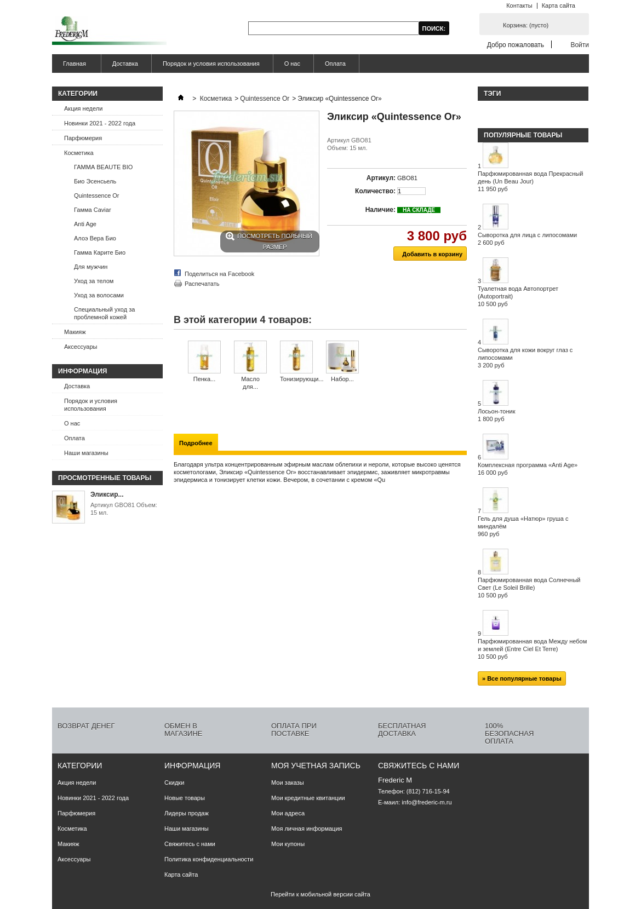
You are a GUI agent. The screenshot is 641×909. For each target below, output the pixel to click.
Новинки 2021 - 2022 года (99, 123)
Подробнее (196, 443)
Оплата (335, 63)
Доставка (125, 63)
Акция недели (83, 108)
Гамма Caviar (92, 209)
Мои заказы (287, 782)
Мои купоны (288, 844)
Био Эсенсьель (95, 181)
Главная (73, 66)
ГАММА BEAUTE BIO (103, 167)
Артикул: (381, 178)
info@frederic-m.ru (426, 802)
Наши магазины (86, 453)
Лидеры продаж (186, 813)
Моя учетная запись (315, 765)
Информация (82, 371)
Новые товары (184, 798)
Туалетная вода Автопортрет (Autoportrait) (518, 296)
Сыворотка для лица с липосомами (527, 239)
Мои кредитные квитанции (308, 798)
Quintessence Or (96, 195)
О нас (292, 63)
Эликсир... (106, 494)
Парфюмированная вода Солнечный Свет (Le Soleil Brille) (529, 588)
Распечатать (202, 283)
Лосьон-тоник (497, 415)
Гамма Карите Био (99, 252)
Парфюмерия (83, 138)
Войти (579, 44)
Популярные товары (523, 135)
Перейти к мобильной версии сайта (320, 894)
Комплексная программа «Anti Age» (527, 469)
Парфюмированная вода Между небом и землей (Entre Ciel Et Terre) (532, 649)
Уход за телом (93, 281)
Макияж (75, 332)
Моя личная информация (306, 828)
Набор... (342, 379)
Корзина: (525, 25)
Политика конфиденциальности (208, 859)
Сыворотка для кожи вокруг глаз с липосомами (525, 358)
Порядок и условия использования (211, 63)
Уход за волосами (99, 295)
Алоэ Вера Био (95, 238)
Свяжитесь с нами (189, 844)
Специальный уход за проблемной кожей (104, 313)
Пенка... (204, 379)
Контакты (519, 5)
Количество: (375, 191)
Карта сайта (558, 5)
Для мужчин (90, 266)
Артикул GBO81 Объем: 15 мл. (123, 509)
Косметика (79, 152)
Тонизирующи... (302, 379)
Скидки (174, 782)
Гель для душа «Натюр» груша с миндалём (523, 526)
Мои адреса (288, 813)
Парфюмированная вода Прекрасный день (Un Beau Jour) (530, 181)
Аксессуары (80, 346)
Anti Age (85, 224)
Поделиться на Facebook (219, 274)
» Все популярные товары (522, 678)
